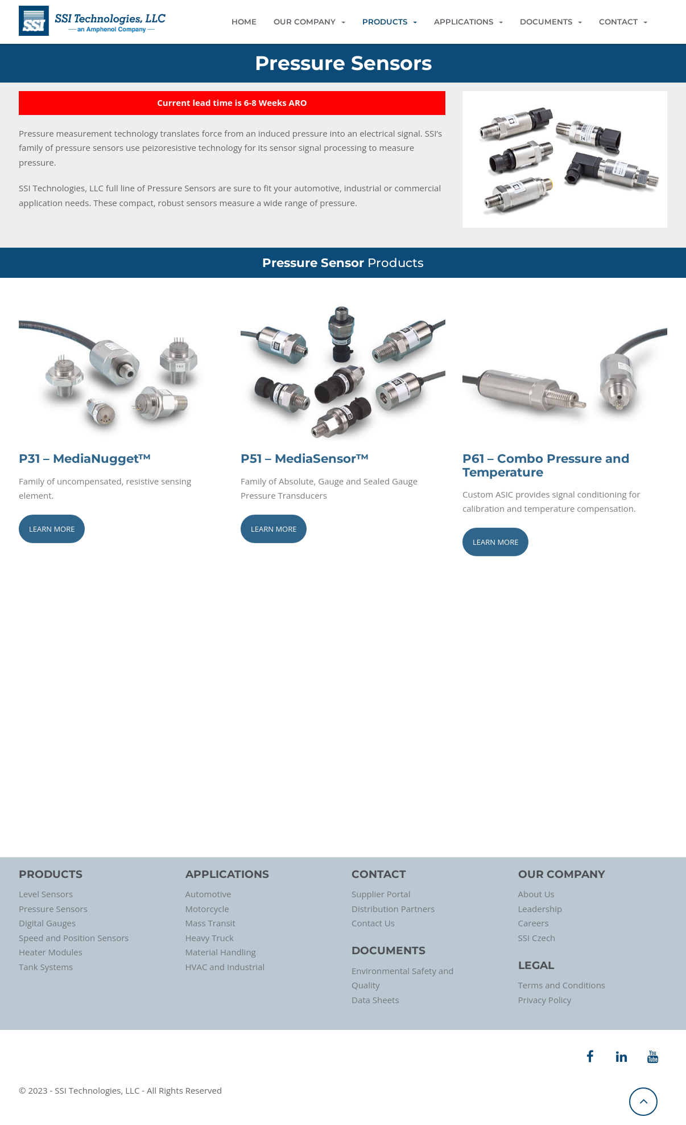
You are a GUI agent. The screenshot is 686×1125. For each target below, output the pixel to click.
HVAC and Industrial (225, 966)
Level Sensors (46, 894)
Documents (551, 21)
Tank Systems (46, 966)
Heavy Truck (209, 937)
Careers (533, 923)
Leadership (540, 908)
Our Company (309, 21)
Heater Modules (50, 952)
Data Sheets (375, 999)
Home (244, 21)
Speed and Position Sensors (74, 937)
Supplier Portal (381, 894)
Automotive (208, 894)
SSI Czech (537, 937)
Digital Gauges (47, 923)
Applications (468, 21)
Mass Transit (210, 923)
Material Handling (220, 952)
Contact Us (373, 923)
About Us (536, 894)
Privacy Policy (545, 999)
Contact (623, 21)
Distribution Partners (393, 908)
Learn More (52, 529)
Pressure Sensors (53, 908)
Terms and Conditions (562, 985)
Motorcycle (207, 908)
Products (389, 21)
